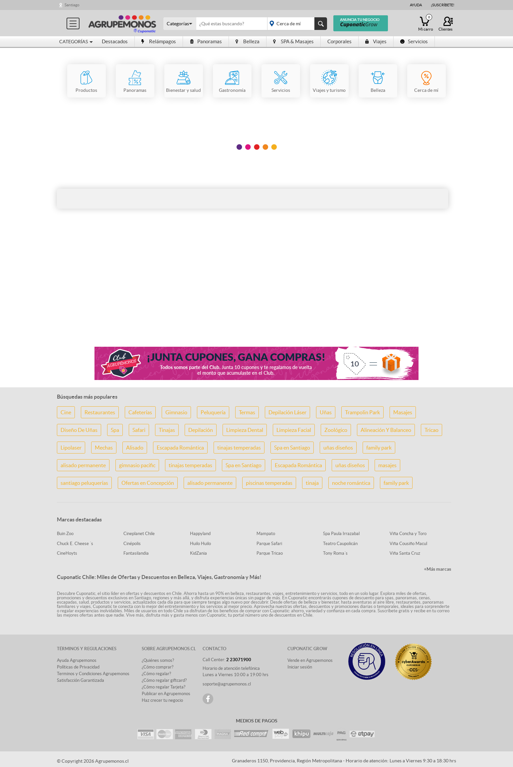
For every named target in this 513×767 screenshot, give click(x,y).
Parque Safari (269, 543)
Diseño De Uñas (79, 430)
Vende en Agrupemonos (310, 660)
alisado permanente (83, 465)
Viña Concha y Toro (408, 533)
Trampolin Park (362, 412)
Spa (115, 430)
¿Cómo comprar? (157, 667)
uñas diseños (338, 448)
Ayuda (416, 5)
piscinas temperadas (269, 483)
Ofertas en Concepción (147, 483)
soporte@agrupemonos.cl (227, 683)
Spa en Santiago (292, 448)
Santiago (72, 5)
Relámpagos (158, 41)
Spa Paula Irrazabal (341, 533)
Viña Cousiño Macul (408, 543)
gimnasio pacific (137, 465)
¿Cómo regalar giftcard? (164, 680)
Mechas (104, 448)
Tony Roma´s (335, 553)
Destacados (115, 41)
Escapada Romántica (180, 448)
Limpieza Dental (244, 430)
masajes (387, 465)
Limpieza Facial (293, 430)
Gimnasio (176, 412)
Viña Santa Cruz (405, 553)
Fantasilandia (136, 553)
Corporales (339, 41)
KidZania (198, 553)
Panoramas (206, 41)
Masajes (402, 412)
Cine (66, 412)
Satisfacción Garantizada (80, 680)
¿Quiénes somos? (158, 660)
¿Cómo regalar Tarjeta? (163, 686)
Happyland (200, 533)
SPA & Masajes (293, 41)
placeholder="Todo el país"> (296, 23)
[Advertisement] (256, 288)
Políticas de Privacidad (78, 667)
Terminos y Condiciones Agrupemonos (93, 673)
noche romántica (351, 483)
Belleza (247, 41)
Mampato (265, 533)
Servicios (414, 41)
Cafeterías (140, 412)
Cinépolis (132, 543)
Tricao (431, 430)
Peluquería (213, 412)
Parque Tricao (269, 553)
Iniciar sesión (299, 667)
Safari (138, 430)
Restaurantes (100, 412)
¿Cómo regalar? (156, 673)
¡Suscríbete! (442, 5)
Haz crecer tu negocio (162, 700)
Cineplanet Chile (139, 533)
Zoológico (335, 430)
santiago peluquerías (84, 483)
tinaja (312, 483)
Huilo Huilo (200, 543)
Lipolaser (71, 448)
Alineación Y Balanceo (386, 430)
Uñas (326, 412)
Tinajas (167, 430)
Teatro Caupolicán (340, 543)
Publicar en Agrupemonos (166, 693)
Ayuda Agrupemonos (76, 660)
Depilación (200, 430)
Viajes (376, 41)
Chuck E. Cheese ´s (75, 543)
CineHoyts (67, 553)
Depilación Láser (287, 412)
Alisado (134, 448)
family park (379, 448)
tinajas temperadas (239, 448)
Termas (247, 412)
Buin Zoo (65, 533)
